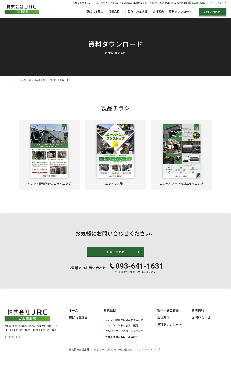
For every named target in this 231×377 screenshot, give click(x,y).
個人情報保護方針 (79, 354)
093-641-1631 (139, 271)
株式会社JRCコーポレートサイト (208, 2)
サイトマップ (152, 354)
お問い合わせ (212, 12)
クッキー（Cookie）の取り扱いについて (117, 354)
